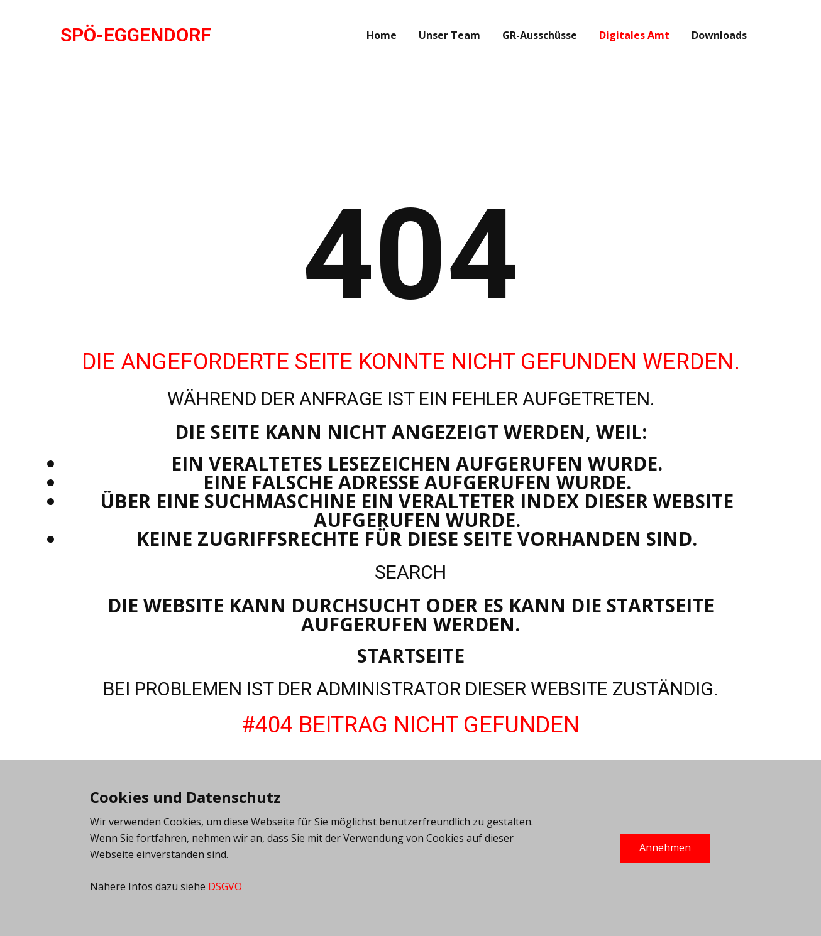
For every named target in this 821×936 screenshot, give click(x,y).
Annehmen (665, 847)
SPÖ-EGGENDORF (135, 35)
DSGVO (225, 886)
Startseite (411, 655)
